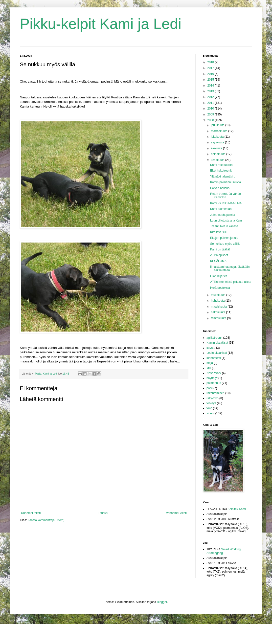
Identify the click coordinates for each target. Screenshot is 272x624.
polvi (209, 388)
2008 (211, 120)
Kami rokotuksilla (221, 165)
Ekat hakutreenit (221, 170)
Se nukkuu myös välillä (225, 243)
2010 (211, 108)
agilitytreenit (214, 337)
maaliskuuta (219, 306)
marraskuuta (219, 131)
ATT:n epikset (219, 255)
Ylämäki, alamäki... (222, 176)
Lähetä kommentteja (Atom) (46, 520)
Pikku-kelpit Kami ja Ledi (100, 24)
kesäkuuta (218, 160)
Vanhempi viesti (176, 513)
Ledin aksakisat (216, 353)
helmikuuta (218, 312)
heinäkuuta (218, 154)
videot (210, 413)
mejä (209, 363)
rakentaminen (215, 393)
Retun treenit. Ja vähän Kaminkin (225, 195)
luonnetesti (213, 358)
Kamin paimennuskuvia (225, 182)
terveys (211, 403)
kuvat (210, 348)
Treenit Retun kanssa (224, 226)
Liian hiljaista (218, 276)
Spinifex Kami (236, 509)
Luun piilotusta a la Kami (226, 220)
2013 (211, 91)
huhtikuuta (218, 300)
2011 (211, 103)
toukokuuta (218, 295)
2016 (211, 74)
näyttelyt (212, 378)
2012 (211, 97)
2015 (211, 79)
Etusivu (103, 513)
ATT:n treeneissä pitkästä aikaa (230, 282)
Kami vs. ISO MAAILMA (226, 203)
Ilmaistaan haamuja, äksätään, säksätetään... (230, 268)
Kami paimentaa (221, 209)
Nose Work (213, 373)
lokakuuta (218, 136)
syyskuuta (218, 142)
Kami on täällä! (220, 249)
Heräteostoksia (220, 288)
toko (209, 408)
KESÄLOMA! (218, 261)
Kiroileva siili (218, 232)
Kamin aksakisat (217, 342)
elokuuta (217, 148)
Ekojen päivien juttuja (224, 238)
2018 (211, 62)
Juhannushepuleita (222, 215)
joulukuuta (218, 125)
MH (208, 368)
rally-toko (212, 398)
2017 (211, 68)
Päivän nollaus (219, 188)
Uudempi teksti (31, 513)
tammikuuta (219, 318)
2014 (211, 85)
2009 (211, 114)
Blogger (162, 602)
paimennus (213, 383)
